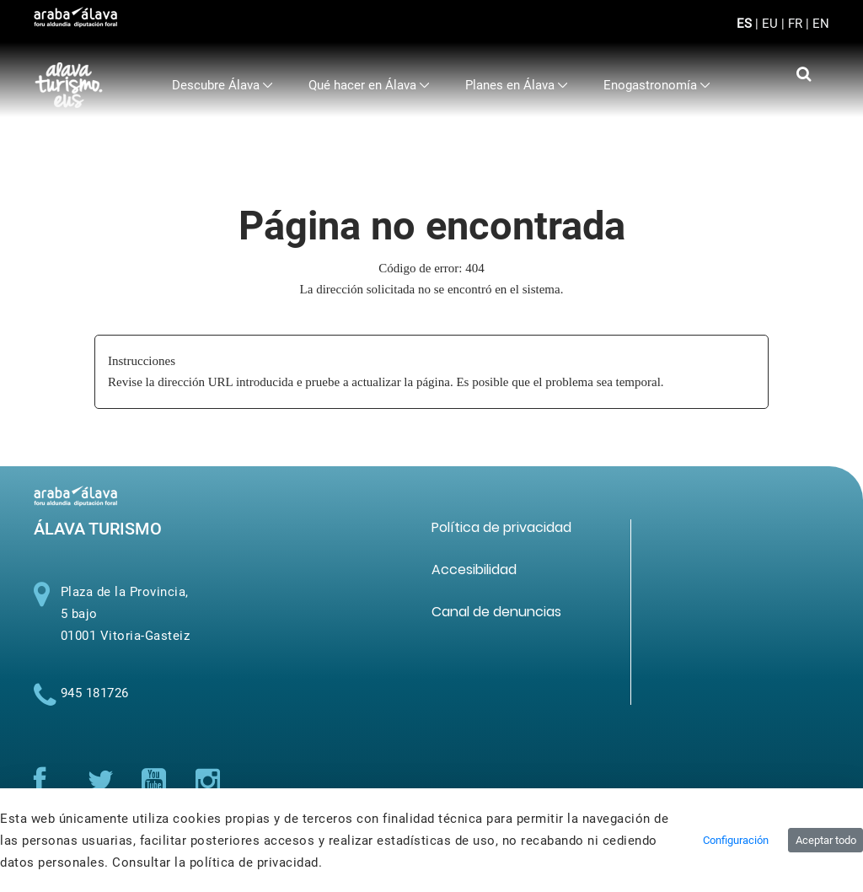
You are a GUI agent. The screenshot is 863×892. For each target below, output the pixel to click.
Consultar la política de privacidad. (217, 862)
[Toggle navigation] (802, 34)
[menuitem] (222, 85)
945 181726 (95, 693)
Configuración (736, 840)
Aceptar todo (826, 840)
